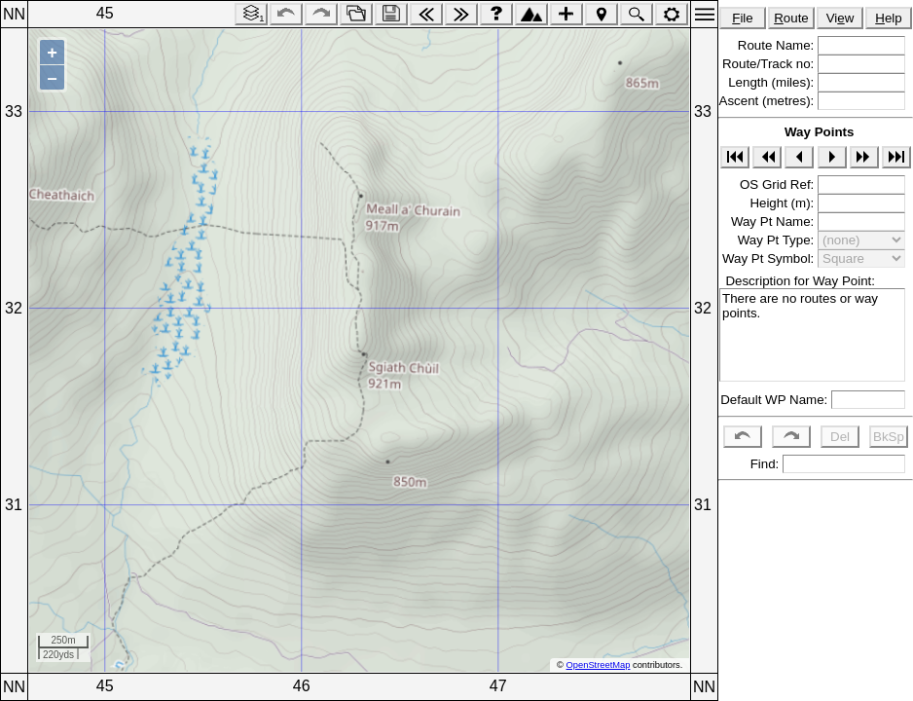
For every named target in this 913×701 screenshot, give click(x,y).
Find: (763, 464)
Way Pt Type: (778, 240)
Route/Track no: (770, 63)
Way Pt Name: (774, 221)
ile (742, 18)
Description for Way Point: (796, 281)
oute (791, 18)
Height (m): (783, 203)
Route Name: (778, 45)
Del (840, 436)
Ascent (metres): (768, 100)
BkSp (888, 436)
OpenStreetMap (598, 665)
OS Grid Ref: (779, 184)
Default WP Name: (775, 399)
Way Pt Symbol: (770, 258)
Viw (840, 18)
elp (888, 18)
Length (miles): (773, 82)
